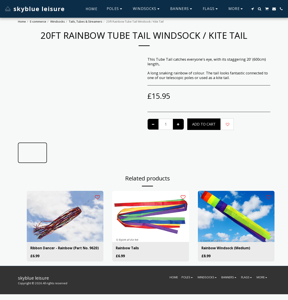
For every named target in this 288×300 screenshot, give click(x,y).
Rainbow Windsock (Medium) (227, 248)
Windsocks (57, 21)
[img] (65, 216)
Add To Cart (204, 124)
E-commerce (38, 21)
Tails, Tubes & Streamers (85, 21)
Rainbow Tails (128, 248)
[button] (252, 9)
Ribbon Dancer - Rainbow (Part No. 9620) (61, 251)
